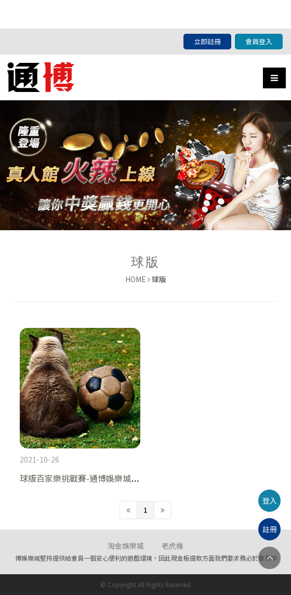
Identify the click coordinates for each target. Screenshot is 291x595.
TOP (269, 558)
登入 (269, 500)
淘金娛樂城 (126, 545)
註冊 (269, 529)
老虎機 (172, 545)
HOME (135, 279)
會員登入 (258, 41)
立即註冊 (207, 41)
